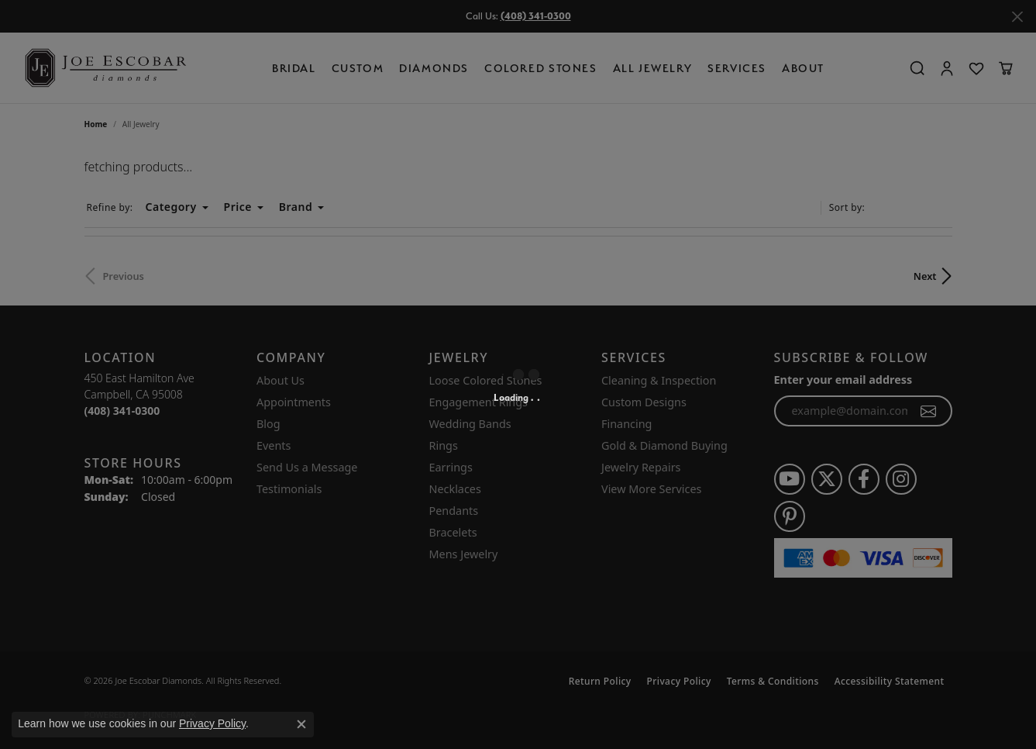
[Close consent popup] (301, 724)
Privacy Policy (212, 723)
